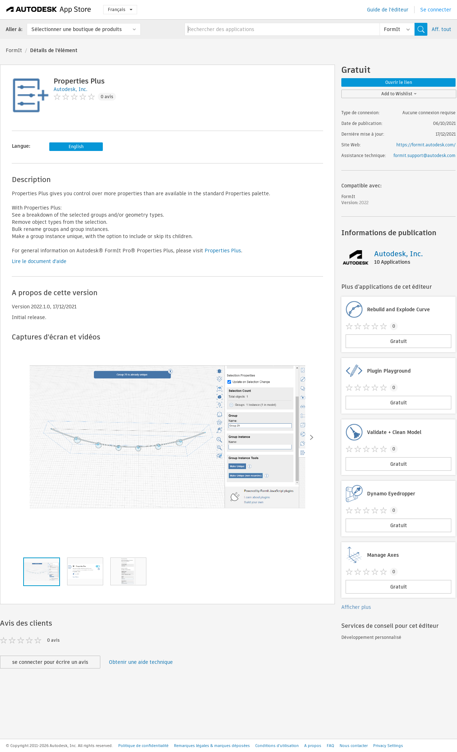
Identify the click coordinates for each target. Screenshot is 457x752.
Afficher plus (356, 607)
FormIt (14, 50)
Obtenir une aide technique (141, 662)
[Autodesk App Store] (49, 9)
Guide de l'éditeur (387, 9)
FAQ (330, 745)
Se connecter (435, 9)
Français (120, 9)
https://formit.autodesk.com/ (426, 145)
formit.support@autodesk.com (424, 155)
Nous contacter (354, 745)
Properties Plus (223, 250)
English (76, 146)
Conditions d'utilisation (277, 745)
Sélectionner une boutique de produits (76, 29)
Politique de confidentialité (143, 745)
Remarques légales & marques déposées (212, 745)
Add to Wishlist (399, 94)
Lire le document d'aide (39, 261)
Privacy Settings (388, 745)
